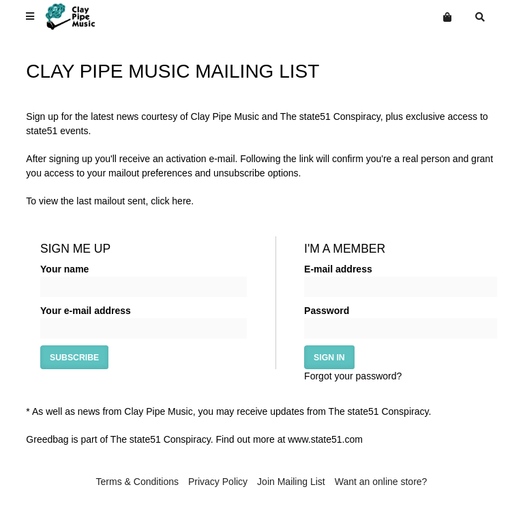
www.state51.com (325, 439)
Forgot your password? (353, 376)
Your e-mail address (85, 310)
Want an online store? (381, 481)
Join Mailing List (291, 481)
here (181, 200)
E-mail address (338, 269)
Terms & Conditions (137, 481)
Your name (64, 269)
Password (326, 310)
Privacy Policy (218, 481)
